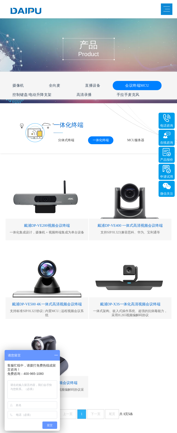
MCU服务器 (135, 140)
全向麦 (54, 85)
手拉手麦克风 (128, 95)
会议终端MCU (137, 85)
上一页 (68, 414)
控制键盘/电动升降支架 (32, 95)
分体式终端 (66, 140)
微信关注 (166, 193)
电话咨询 (166, 125)
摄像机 (18, 85)
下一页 (95, 414)
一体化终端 (101, 140)
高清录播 (84, 95)
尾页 (112, 414)
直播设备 (92, 85)
